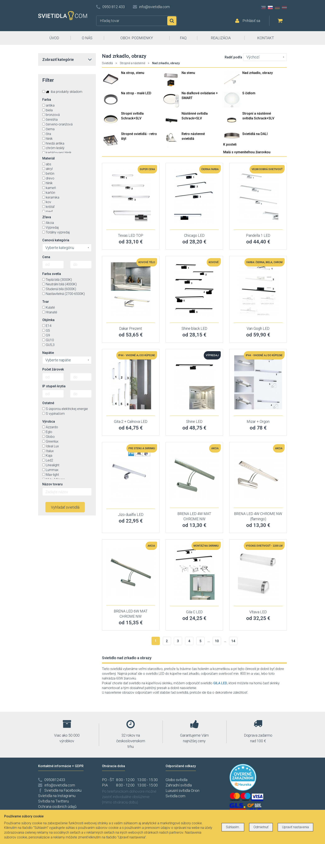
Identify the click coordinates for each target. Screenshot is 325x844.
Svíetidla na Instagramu (56, 796)
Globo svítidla (176, 780)
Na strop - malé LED (136, 93)
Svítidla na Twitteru (53, 801)
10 (217, 641)
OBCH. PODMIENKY (136, 38)
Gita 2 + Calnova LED (130, 421)
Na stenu (188, 73)
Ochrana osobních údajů (57, 806)
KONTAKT (265, 38)
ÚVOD (54, 38)
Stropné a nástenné (132, 63)
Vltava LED (258, 612)
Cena (46, 257)
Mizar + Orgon (258, 421)
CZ (263, 7)
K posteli (229, 144)
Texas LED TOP (130, 235)
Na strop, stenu (132, 73)
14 (233, 641)
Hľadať (171, 20)
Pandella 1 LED (258, 235)
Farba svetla (51, 274)
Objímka (48, 320)
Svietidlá (107, 63)
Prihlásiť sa (251, 20)
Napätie (48, 353)
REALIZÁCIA (221, 38)
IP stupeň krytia (53, 386)
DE (277, 7)
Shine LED (194, 421)
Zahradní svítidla (179, 785)
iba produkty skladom (62, 92)
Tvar (45, 302)
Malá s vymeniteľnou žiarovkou (246, 152)
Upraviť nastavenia (295, 827)
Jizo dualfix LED (130, 514)
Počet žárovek (53, 369)
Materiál (48, 158)
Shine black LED (194, 328)
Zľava (46, 217)
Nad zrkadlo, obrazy (257, 73)
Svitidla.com (175, 796)
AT (284, 7)
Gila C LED (194, 612)
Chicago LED (194, 235)
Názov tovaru (52, 484)
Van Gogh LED (258, 328)
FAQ (183, 38)
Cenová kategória (55, 240)
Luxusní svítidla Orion (182, 790)
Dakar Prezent (130, 328)
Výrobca (48, 421)
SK (270, 7)
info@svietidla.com (154, 7)
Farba (46, 100)
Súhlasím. (233, 827)
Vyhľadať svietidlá (65, 507)
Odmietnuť (260, 827)
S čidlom (248, 93)
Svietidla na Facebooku (62, 790)
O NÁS (87, 38)
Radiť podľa (233, 57)
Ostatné (48, 403)
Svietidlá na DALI (255, 134)
